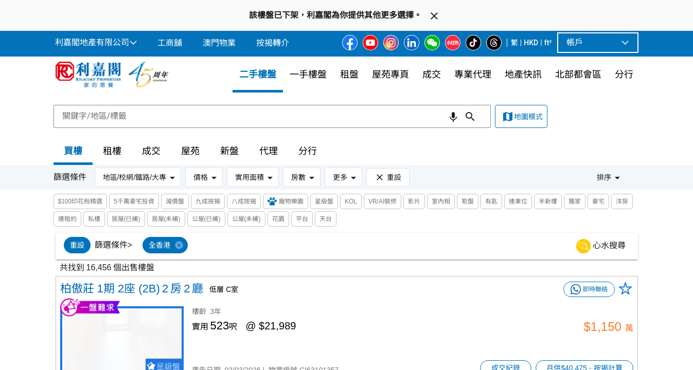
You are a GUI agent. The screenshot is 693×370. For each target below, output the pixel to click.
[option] (77, 245)
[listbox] (359, 246)
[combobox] (272, 116)
